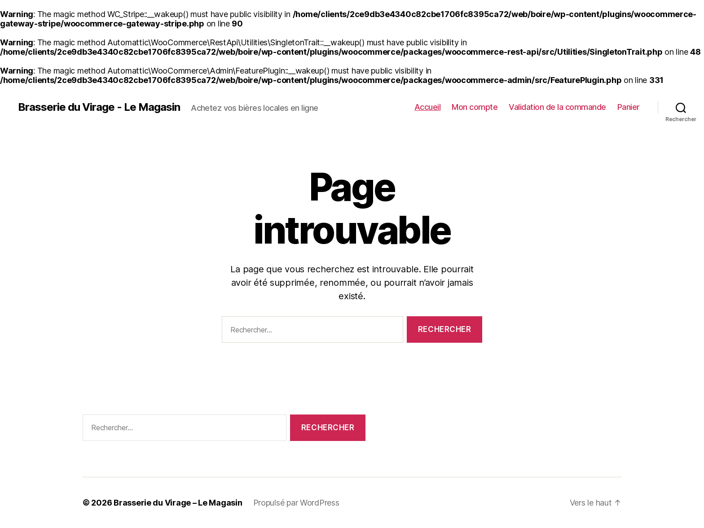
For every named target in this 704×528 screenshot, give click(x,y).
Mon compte (474, 107)
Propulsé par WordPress (296, 502)
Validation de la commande (557, 107)
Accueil (427, 107)
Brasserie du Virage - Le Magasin (99, 107)
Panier (628, 107)
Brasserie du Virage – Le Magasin (178, 502)
